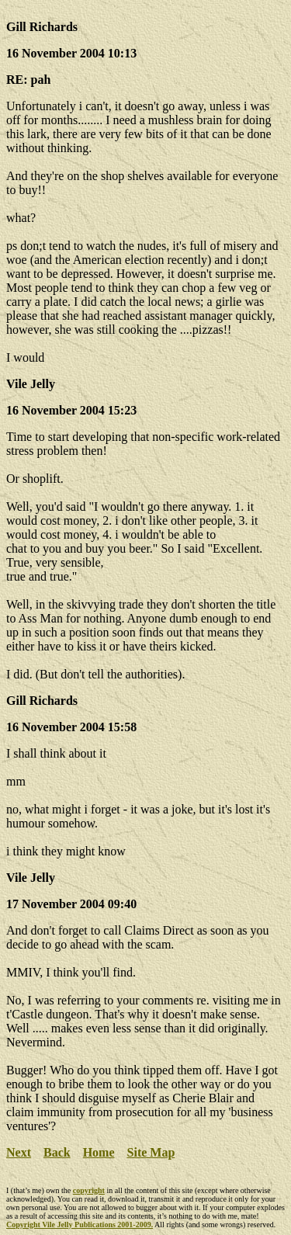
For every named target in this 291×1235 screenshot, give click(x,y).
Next (18, 1152)
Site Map (151, 1152)
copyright (89, 1190)
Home (99, 1152)
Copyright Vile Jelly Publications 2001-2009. (79, 1224)
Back (57, 1152)
